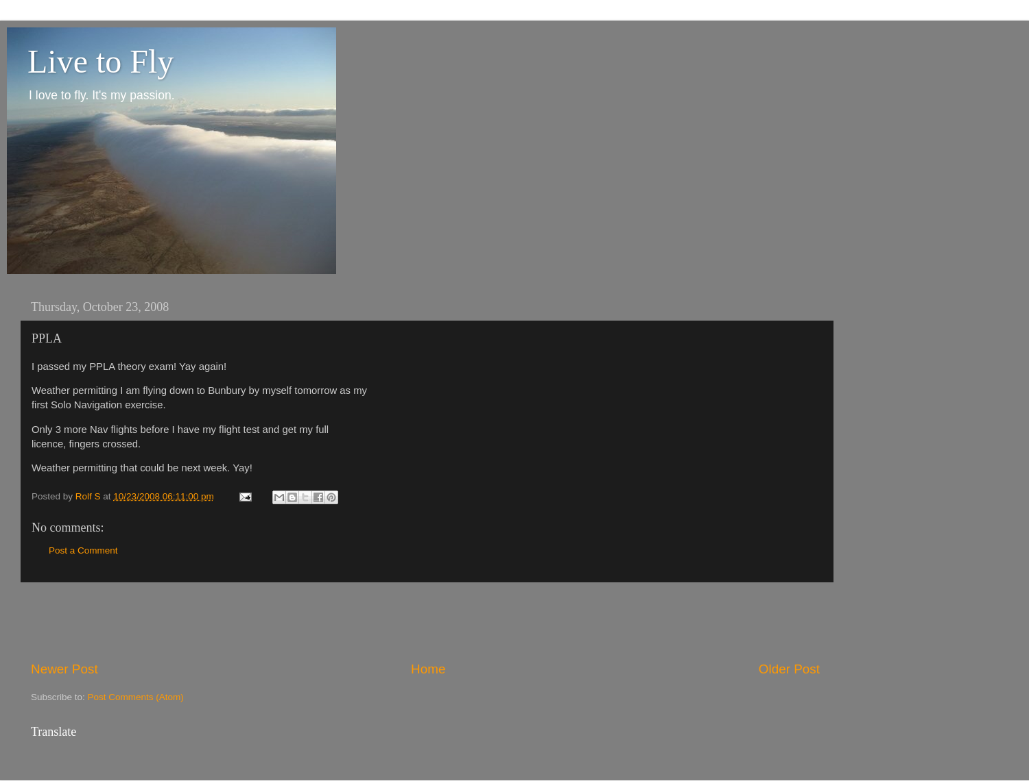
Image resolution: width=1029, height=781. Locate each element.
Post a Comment (83, 550)
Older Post (789, 669)
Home (428, 669)
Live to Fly (100, 61)
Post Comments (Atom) (136, 697)
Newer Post (64, 669)
